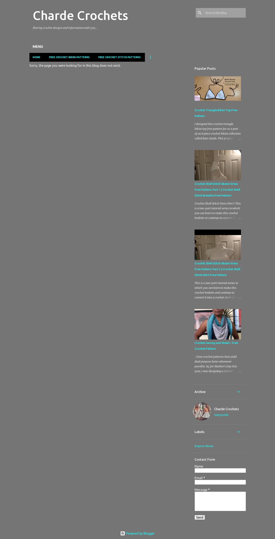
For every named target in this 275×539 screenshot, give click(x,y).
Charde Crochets (80, 15)
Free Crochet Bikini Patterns (69, 57)
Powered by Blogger (137, 533)
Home (36, 57)
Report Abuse (204, 446)
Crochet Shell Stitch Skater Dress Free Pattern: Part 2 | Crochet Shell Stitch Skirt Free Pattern (217, 269)
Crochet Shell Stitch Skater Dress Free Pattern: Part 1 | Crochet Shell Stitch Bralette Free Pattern (217, 189)
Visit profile (221, 415)
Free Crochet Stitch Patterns (119, 57)
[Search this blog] (225, 13)
